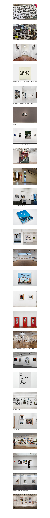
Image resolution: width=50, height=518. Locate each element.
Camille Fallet (42, 1)
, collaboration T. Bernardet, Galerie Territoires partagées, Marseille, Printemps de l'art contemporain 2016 (24, 328)
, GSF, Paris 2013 (16, 429)
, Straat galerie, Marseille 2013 (16, 409)
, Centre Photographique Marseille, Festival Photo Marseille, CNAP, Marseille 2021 (23, 103)
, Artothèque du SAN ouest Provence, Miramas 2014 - (23, 348)
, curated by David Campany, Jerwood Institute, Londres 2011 (20, 490)
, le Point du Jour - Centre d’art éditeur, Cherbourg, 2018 (19, 205)
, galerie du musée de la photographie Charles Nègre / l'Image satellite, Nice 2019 (21, 144)
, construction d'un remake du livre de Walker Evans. (22, 20)
